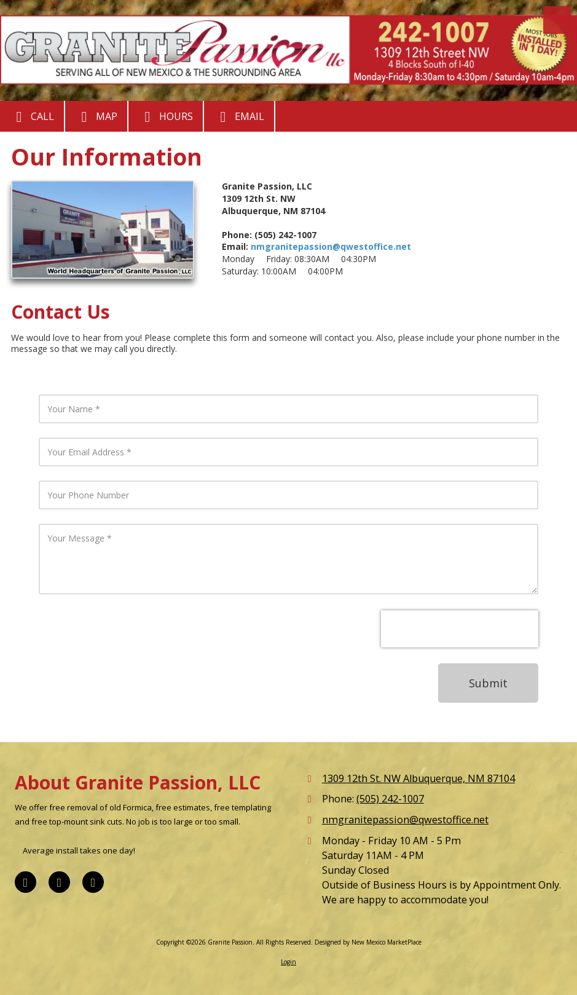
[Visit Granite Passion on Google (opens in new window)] (59, 882)
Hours (165, 117)
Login (288, 961)
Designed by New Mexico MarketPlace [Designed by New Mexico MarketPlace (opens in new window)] (368, 942)
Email (239, 117)
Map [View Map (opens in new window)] (96, 117)
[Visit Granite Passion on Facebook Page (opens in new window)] (25, 882)
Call (32, 117)
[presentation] (459, 628)
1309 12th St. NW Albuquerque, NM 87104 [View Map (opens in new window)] (418, 778)
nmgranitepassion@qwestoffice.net (331, 246)
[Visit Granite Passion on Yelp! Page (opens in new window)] (93, 882)
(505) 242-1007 (390, 798)
